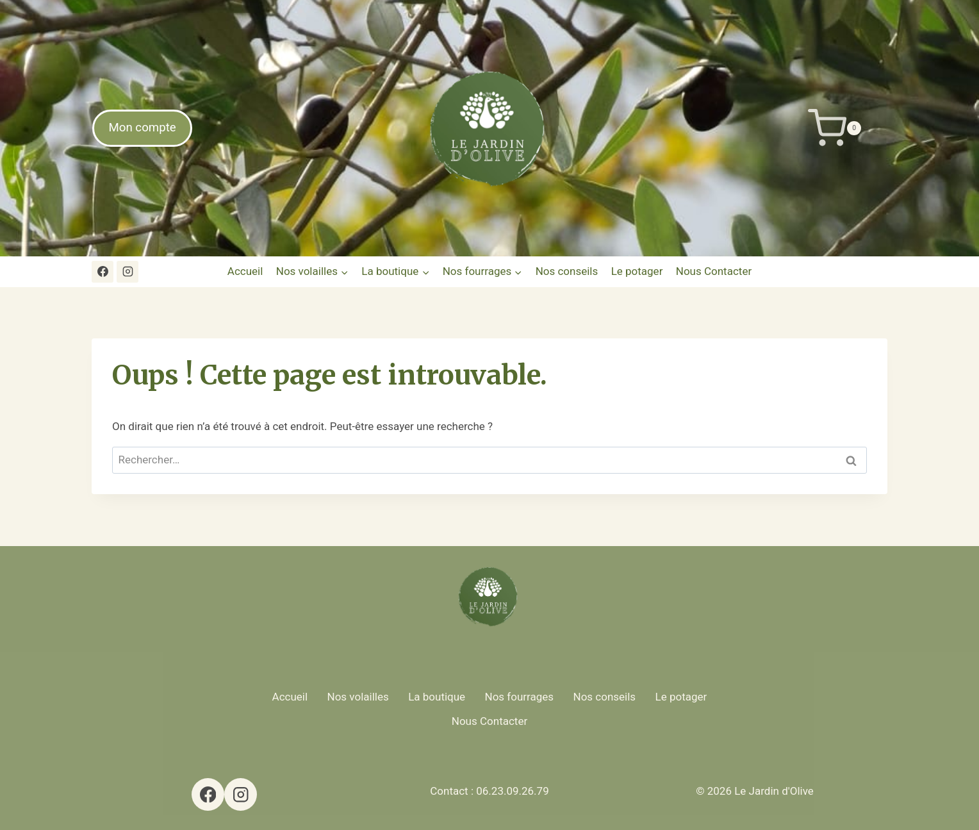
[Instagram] (127, 272)
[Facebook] (102, 272)
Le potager (637, 271)
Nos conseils (567, 271)
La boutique (436, 696)
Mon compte (142, 127)
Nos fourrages (519, 696)
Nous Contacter (714, 271)
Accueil (245, 271)
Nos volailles (358, 696)
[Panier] (886, 128)
